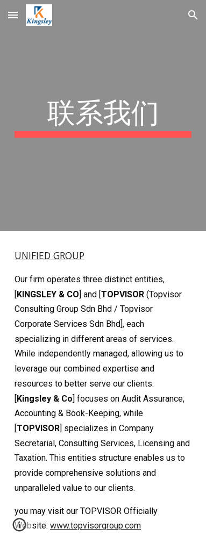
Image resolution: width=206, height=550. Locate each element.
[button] (13, 15)
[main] (103, 115)
